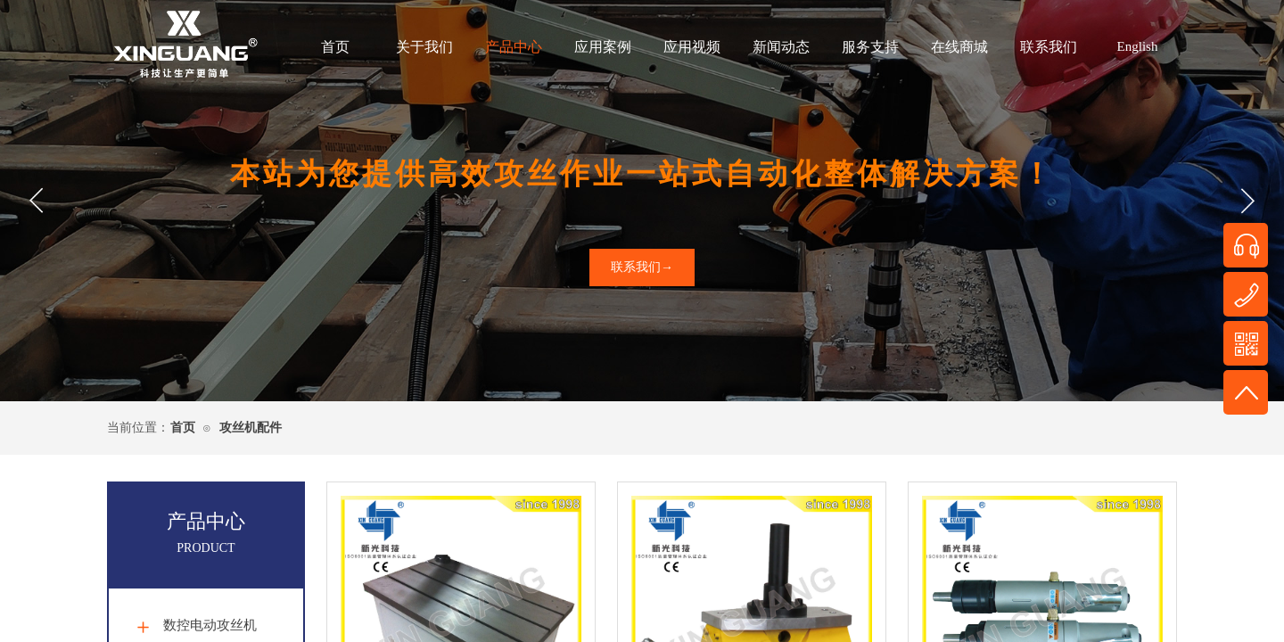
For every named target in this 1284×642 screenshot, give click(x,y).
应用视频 (691, 46)
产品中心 (513, 46)
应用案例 (602, 46)
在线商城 (959, 46)
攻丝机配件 (250, 427)
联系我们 (1048, 46)
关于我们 (424, 46)
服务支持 (870, 46)
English (1137, 46)
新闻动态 (781, 46)
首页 (335, 46)
